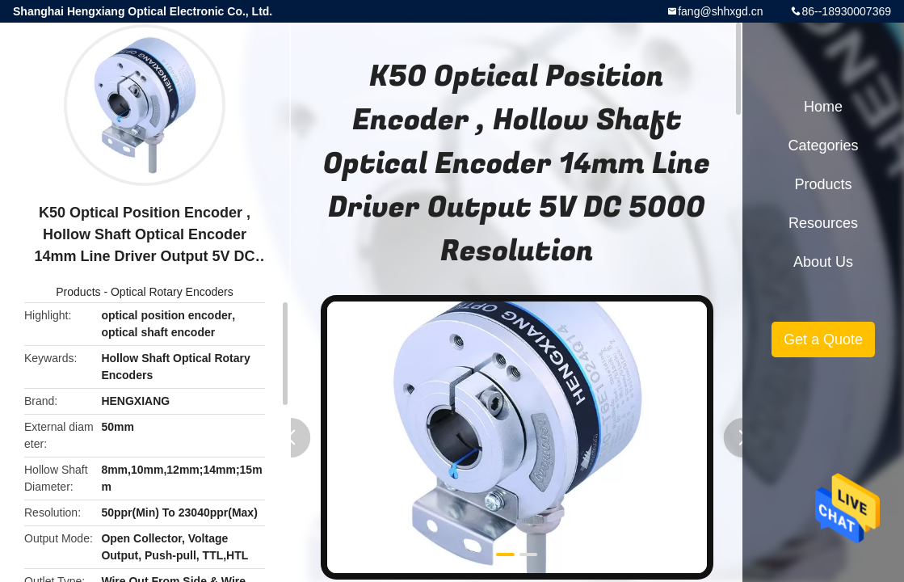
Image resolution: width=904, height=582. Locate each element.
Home (823, 107)
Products (78, 291)
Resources (823, 223)
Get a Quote (823, 339)
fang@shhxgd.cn (720, 11)
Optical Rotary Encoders (172, 291)
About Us (823, 262)
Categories (823, 145)
